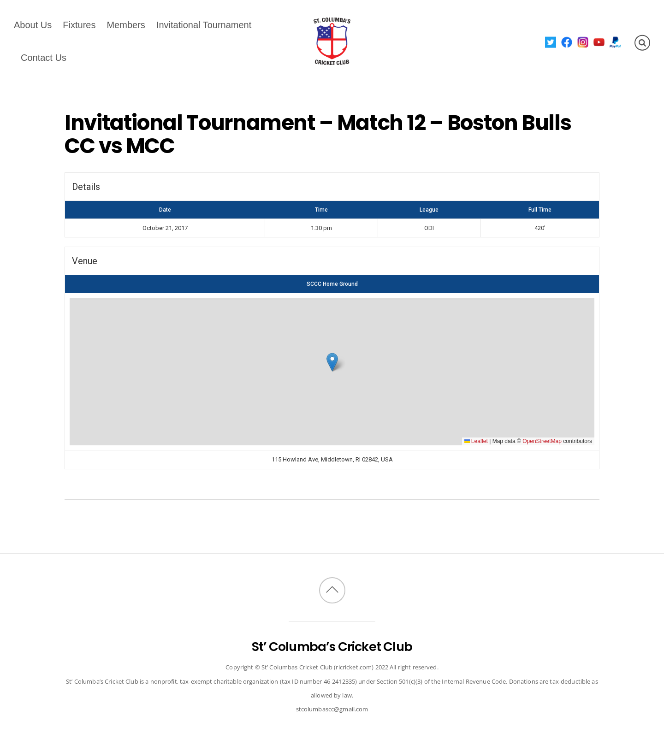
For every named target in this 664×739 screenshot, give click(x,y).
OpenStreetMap (542, 441)
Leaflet (476, 441)
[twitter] (550, 41)
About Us (33, 25)
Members (126, 25)
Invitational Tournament (203, 25)
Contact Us (43, 58)
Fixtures (79, 25)
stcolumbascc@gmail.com (332, 709)
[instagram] (583, 41)
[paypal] (615, 41)
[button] (332, 362)
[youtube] (599, 41)
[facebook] (567, 41)
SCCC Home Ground (332, 284)
